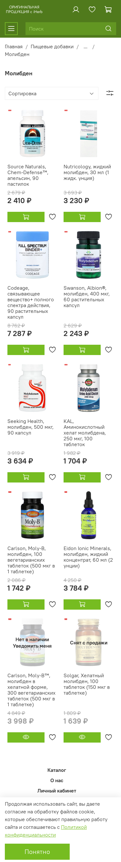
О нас (56, 780)
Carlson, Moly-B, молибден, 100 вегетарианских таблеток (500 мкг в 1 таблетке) (31, 560)
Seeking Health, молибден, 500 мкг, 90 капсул (30, 427)
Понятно (37, 852)
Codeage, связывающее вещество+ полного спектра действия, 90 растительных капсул (30, 302)
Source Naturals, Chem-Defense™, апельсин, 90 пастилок (27, 175)
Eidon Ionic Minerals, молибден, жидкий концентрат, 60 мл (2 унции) (88, 557)
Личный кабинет (56, 790)
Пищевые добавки (52, 46)
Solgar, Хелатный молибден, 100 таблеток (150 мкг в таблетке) (87, 684)
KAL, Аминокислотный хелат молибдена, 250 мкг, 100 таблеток (85, 432)
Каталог (56, 770)
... (85, 46)
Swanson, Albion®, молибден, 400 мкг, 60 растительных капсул (87, 296)
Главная (14, 46)
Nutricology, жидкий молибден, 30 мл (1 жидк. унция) (87, 172)
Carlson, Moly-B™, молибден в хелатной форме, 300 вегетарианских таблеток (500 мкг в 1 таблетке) (31, 689)
